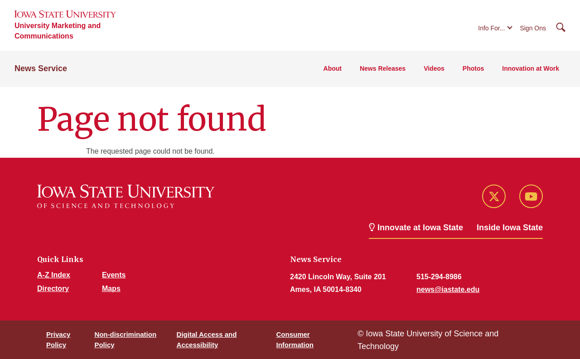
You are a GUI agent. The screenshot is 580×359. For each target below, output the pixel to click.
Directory (53, 288)
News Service (40, 68)
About (333, 68)
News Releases (383, 68)
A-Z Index (53, 275)
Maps (111, 288)
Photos (473, 68)
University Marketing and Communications (57, 31)
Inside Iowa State (510, 227)
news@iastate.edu (447, 289)
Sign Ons (533, 28)
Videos (434, 68)
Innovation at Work (530, 68)
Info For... (491, 28)
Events (114, 275)
